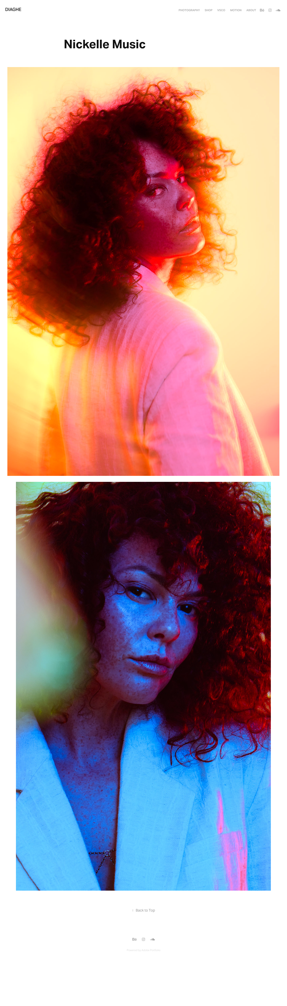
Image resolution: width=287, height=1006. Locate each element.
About (251, 10)
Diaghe (13, 9)
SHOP (208, 10)
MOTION (236, 10)
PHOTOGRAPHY (189, 10)
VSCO (221, 10)
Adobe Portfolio (151, 950)
